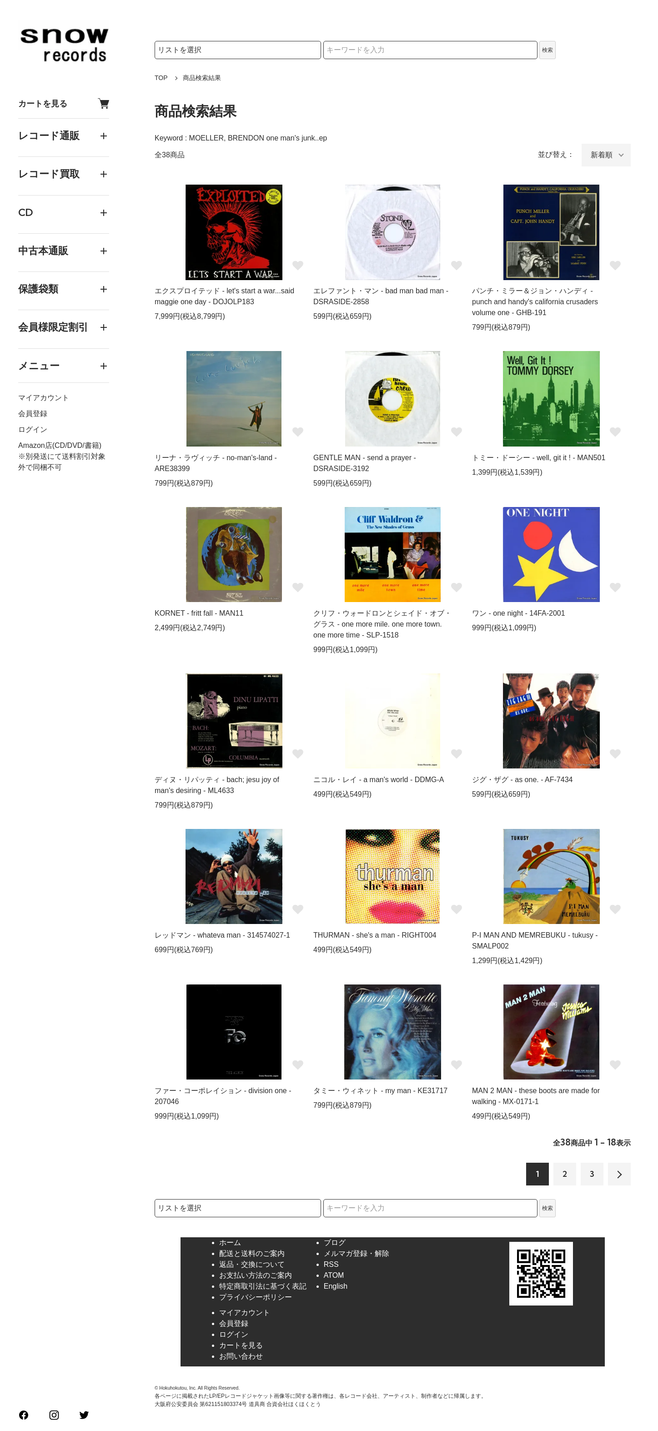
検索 (547, 50)
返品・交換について (252, 1264)
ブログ (335, 1242)
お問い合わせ (241, 1356)
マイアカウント (43, 398)
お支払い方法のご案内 (255, 1275)
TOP (161, 77)
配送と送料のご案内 (252, 1253)
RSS (331, 1264)
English (335, 1286)
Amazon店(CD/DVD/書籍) (59, 445)
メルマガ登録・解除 (356, 1253)
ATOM (334, 1275)
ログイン (32, 429)
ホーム (230, 1242)
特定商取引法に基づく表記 (262, 1286)
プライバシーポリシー (255, 1297)
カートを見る (63, 103)
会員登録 (32, 413)
